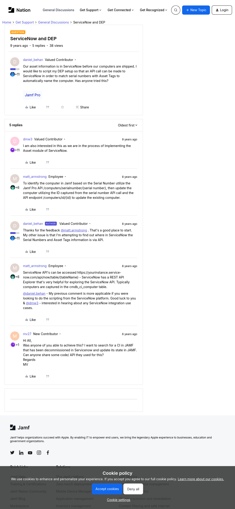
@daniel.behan (34, 293)
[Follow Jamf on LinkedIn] (21, 452)
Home (6, 22)
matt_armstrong (35, 176)
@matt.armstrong (74, 230)
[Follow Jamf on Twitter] (12, 452)
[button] (196, 10)
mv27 (27, 334)
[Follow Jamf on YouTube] (30, 452)
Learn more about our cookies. (201, 479)
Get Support (91, 10)
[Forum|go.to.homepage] (19, 10)
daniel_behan (33, 60)
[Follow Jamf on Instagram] (39, 452)
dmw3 (27, 139)
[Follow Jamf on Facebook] (48, 452)
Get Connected (121, 10)
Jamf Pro (32, 95)
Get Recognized (154, 10)
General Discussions (58, 10)
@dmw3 (32, 303)
